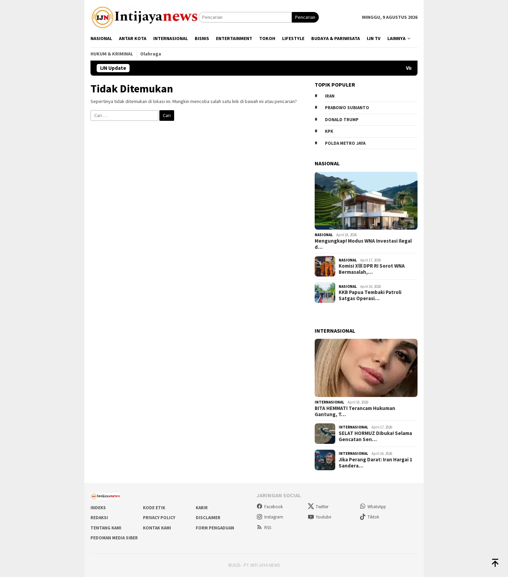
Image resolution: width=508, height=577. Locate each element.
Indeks (98, 508)
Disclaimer (208, 518)
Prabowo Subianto (347, 108)
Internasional (329, 402)
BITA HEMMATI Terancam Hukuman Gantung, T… (355, 411)
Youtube (319, 517)
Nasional (324, 234)
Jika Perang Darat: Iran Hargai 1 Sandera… (375, 463)
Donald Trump (342, 120)
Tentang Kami (105, 528)
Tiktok (369, 517)
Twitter (318, 507)
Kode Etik (154, 508)
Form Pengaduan (215, 528)
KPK (329, 131)
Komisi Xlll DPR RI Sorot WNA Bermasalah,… (372, 269)
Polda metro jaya (345, 143)
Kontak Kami (157, 528)
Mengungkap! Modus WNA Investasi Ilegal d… (363, 244)
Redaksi (99, 518)
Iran (330, 96)
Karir (202, 508)
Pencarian (305, 17)
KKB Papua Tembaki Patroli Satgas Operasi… (370, 295)
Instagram (269, 517)
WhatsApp (373, 507)
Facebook (269, 507)
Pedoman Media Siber (114, 538)
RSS (263, 527)
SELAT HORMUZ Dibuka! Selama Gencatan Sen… (375, 436)
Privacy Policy (159, 518)
